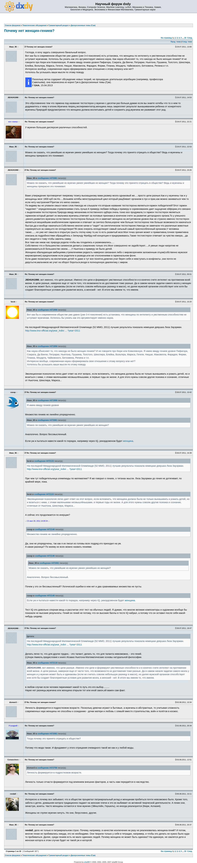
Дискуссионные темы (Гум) (83, 855)
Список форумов (12, 855)
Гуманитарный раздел (59, 855)
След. (189, 38)
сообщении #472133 (44, 461)
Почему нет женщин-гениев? (29, 31)
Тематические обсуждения (34, 855)
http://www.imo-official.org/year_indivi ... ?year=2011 (52, 330)
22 (185, 38)
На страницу (166, 38)
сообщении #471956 (47, 310)
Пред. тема (176, 42)
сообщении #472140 (45, 529)
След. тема (187, 42)
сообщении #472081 (47, 178)
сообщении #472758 (47, 768)
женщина (128, 441)
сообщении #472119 (47, 663)
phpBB (87, 862)
